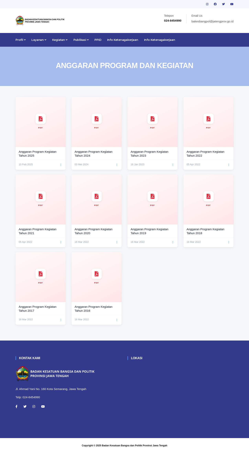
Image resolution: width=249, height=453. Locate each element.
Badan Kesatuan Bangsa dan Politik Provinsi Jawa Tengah (134, 445)
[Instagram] (34, 406)
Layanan (38, 40)
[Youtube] (43, 406)
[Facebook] (16, 406)
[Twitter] (25, 406)
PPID (97, 40)
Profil (21, 40)
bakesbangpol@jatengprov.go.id (212, 21)
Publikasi (81, 40)
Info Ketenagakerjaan (122, 40)
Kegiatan (60, 40)
